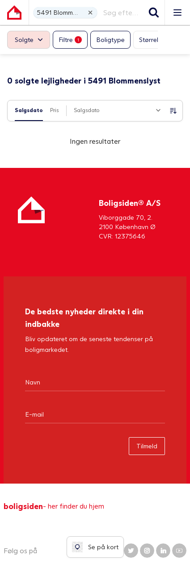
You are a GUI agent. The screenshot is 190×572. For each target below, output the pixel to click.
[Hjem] (31, 218)
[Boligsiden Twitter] (131, 550)
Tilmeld (146, 446)
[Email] (95, 414)
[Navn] (95, 382)
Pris (54, 110)
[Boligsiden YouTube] (179, 550)
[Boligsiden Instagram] (147, 550)
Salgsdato (29, 110)
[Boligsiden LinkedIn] (163, 550)
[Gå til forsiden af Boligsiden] (14, 12)
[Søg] (154, 12)
